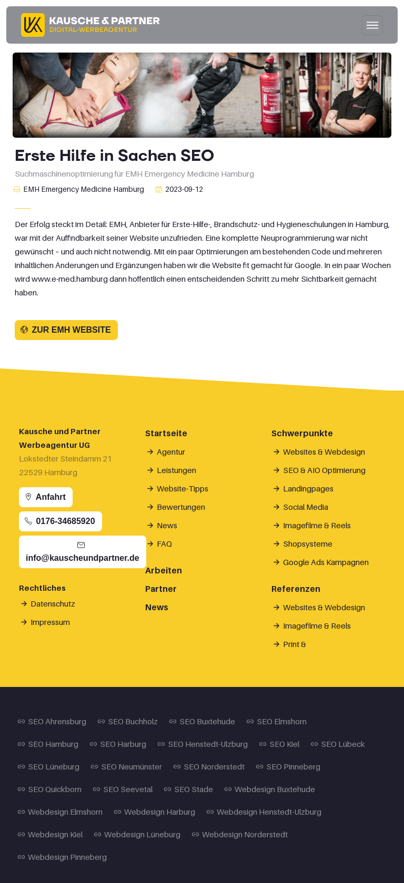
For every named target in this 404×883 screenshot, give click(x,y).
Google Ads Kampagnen (321, 562)
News (162, 525)
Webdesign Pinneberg (63, 856)
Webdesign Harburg (155, 811)
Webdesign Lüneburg (137, 834)
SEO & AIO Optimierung (320, 470)
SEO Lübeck (338, 743)
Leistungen (172, 470)
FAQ (160, 543)
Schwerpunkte (302, 433)
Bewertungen (176, 506)
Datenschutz (48, 603)
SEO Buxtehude (202, 721)
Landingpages (304, 488)
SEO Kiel (279, 743)
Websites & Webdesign (319, 451)
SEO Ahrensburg (52, 721)
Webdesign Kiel (51, 834)
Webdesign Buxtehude (270, 789)
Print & (290, 644)
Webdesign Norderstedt (240, 834)
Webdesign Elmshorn (61, 811)
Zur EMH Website (65, 329)
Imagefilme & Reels (312, 525)
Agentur (166, 451)
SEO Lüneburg (49, 766)
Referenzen (295, 588)
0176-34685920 (59, 521)
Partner (161, 588)
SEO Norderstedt (210, 766)
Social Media (301, 506)
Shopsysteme (303, 543)
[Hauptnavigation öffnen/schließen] (372, 25)
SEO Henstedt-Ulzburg (203, 743)
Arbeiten (163, 570)
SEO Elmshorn (277, 721)
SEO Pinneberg (288, 766)
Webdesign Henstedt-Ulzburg (264, 811)
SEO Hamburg (48, 743)
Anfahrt (45, 496)
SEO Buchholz (128, 721)
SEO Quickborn (50, 789)
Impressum (46, 622)
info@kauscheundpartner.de (82, 551)
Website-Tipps (178, 488)
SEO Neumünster (127, 766)
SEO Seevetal (123, 789)
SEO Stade (189, 789)
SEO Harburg (118, 743)
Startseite (166, 433)
